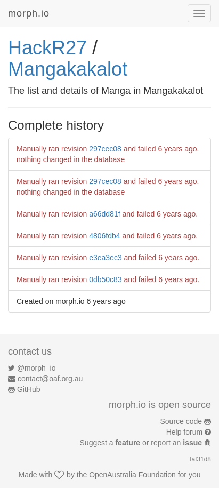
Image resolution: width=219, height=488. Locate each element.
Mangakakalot (67, 69)
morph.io (29, 13)
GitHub (28, 389)
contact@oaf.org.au (50, 378)
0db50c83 (105, 279)
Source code (181, 421)
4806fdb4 (104, 235)
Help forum (184, 432)
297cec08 (105, 149)
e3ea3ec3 (105, 257)
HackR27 (47, 48)
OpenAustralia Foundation (132, 474)
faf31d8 (200, 459)
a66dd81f (104, 214)
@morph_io (36, 368)
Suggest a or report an (142, 442)
